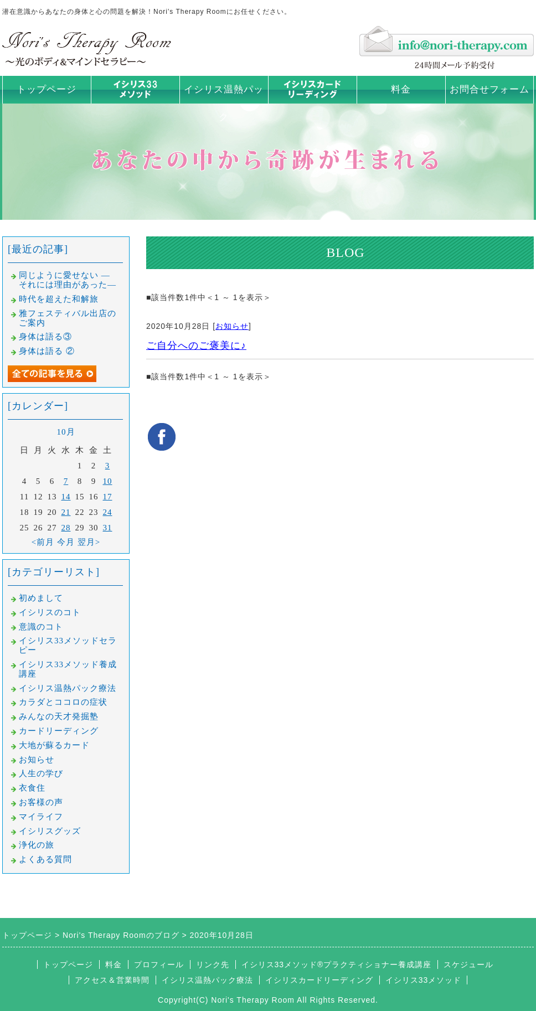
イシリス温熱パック (224, 103)
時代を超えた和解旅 (59, 299)
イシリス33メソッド (423, 980)
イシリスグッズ (50, 831)
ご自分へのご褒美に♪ (196, 345)
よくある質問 (45, 859)
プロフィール (159, 964)
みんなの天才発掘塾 (59, 716)
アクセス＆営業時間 (112, 980)
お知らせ (232, 326)
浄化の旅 (36, 844)
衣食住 (32, 787)
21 (66, 512)
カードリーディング (59, 730)
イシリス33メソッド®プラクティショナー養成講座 (336, 964)
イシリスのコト (50, 612)
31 (107, 527)
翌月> (89, 542)
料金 (401, 89)
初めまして (41, 598)
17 (107, 496)
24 (107, 512)
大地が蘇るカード (54, 745)
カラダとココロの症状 (63, 702)
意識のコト (41, 626)
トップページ (46, 89)
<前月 (43, 542)
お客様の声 (41, 802)
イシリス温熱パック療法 (67, 688)
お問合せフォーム (489, 89)
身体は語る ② (47, 351)
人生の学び (41, 773)
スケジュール (468, 964)
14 (66, 496)
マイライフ (41, 816)
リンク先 (212, 964)
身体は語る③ (45, 336)
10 (107, 481)
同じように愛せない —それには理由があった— (67, 280)
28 (66, 527)
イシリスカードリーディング (319, 980)
